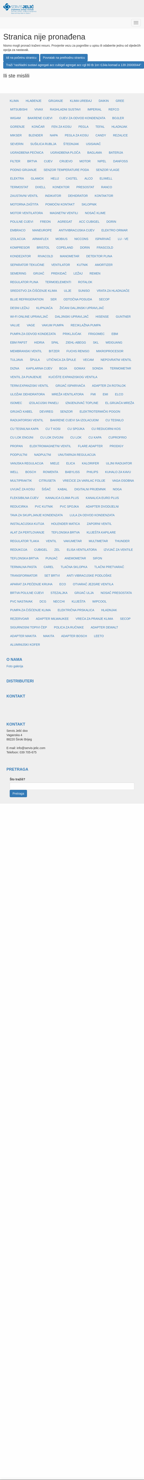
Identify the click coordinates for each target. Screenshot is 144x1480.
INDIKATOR (53, 195)
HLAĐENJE (33, 101)
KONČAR (38, 126)
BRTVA (32, 161)
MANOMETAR (69, 256)
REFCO (114, 109)
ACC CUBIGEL (89, 221)
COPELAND (65, 247)
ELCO (119, 394)
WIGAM (15, 118)
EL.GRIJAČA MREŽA (119, 403)
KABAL (62, 489)
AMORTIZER (103, 265)
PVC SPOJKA (69, 506)
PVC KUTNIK (44, 506)
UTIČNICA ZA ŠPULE (61, 359)
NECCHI (59, 601)
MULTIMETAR (98, 541)
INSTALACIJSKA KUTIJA (27, 523)
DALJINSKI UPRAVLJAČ (72, 316)
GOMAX (79, 368)
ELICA (70, 463)
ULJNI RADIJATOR (119, 463)
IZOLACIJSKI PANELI (44, 403)
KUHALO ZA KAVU (118, 472)
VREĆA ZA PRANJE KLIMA (94, 618)
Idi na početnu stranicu (21, 57)
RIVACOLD (45, 256)
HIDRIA (39, 342)
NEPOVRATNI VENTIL (116, 359)
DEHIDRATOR (78, 195)
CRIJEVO (66, 161)
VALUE (15, 325)
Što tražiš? (17, 779)
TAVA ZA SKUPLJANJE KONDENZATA (36, 515)
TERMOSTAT (19, 187)
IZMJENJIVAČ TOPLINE (81, 403)
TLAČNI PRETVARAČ (109, 567)
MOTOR (85, 161)
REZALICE (120, 135)
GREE (120, 101)
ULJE (67, 290)
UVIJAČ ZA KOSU (22, 489)
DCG (43, 601)
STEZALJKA (59, 593)
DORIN (111, 221)
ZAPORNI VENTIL (99, 523)
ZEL (57, 549)
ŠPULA (35, 359)
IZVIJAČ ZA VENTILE (118, 549)
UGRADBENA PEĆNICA (26, 152)
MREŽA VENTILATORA (68, 394)
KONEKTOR (61, 187)
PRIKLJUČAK (72, 334)
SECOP (104, 299)
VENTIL (51, 541)
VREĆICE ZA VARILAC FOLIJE (84, 480)
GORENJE (17, 126)
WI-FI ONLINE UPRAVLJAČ (29, 316)
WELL (14, 472)
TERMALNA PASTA (23, 567)
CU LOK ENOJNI (21, 437)
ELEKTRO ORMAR (114, 230)
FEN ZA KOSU (62, 126)
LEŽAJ (78, 273)
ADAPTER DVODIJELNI (102, 506)
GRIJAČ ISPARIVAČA (70, 385)
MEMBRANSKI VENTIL (26, 351)
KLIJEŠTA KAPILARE (101, 532)
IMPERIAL (94, 109)
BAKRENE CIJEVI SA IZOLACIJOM (74, 420)
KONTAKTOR (104, 195)
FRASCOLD (105, 247)
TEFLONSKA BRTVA (65, 532)
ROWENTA (50, 472)
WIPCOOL (99, 601)
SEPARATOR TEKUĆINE (27, 265)
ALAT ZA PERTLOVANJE (27, 532)
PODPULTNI (18, 454)
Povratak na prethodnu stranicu (64, 57)
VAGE (31, 325)
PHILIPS (92, 472)
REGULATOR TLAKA (24, 541)
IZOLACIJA (17, 239)
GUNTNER (123, 316)
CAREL (49, 567)
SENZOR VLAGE (107, 170)
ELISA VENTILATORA (82, 549)
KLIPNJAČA (44, 308)
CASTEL (72, 178)
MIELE (54, 463)
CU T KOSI (53, 429)
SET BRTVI (52, 575)
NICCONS (81, 239)
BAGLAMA (94, 152)
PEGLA (83, 126)
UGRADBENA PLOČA (65, 152)
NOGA (117, 489)
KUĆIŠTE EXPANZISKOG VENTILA (73, 377)
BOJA (63, 368)
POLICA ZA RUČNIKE (69, 627)
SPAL (55, 342)
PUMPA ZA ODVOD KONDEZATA (33, 334)
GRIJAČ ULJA (84, 593)
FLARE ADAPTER (90, 446)
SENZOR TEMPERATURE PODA (66, 170)
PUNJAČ (52, 558)
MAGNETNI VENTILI (64, 213)
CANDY (100, 135)
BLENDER (36, 135)
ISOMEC (16, 403)
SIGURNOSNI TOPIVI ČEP (28, 627)
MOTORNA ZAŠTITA (24, 204)
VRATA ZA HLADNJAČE (113, 290)
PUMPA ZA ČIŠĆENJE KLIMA (30, 610)
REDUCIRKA (19, 506)
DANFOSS (120, 161)
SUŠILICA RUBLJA (43, 144)
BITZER (54, 351)
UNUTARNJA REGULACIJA (77, 454)
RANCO (106, 187)
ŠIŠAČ (46, 489)
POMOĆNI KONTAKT (60, 204)
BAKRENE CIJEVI (40, 118)
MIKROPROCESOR (109, 351)
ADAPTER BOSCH (74, 636)
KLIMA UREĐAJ (81, 101)
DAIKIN (104, 101)
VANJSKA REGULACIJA (26, 463)
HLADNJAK (119, 126)
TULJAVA (16, 359)
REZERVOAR (19, 618)
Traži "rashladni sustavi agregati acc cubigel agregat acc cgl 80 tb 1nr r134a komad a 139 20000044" (73, 65)
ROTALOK (85, 282)
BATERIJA (116, 152)
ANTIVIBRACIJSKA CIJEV (77, 230)
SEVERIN (16, 144)
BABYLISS (72, 472)
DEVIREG (46, 411)
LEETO (99, 636)
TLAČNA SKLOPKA (74, 567)
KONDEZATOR (20, 256)
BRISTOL (43, 247)
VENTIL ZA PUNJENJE (26, 377)
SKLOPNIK (89, 204)
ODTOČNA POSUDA (77, 299)
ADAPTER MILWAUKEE (52, 618)
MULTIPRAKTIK (21, 480)
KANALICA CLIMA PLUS (62, 498)
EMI (105, 394)
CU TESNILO (115, 420)
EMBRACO (17, 230)
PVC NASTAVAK (21, 601)
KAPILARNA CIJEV (39, 368)
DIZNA (14, 368)
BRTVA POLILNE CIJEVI (27, 593)
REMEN (95, 273)
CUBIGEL (40, 549)
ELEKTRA (17, 178)
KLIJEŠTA (78, 601)
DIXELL (40, 187)
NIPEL (102, 161)
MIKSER (16, 135)
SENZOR (66, 411)
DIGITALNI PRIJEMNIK (90, 489)
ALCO (88, 178)
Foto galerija (14, 666)
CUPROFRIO (117, 437)
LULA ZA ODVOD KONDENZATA (92, 515)
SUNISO (84, 290)
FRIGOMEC (96, 334)
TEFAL (100, 126)
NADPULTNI (42, 454)
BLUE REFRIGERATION (27, 299)
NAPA (54, 135)
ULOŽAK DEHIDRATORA (27, 394)
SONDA (97, 368)
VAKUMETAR (72, 541)
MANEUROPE (42, 230)
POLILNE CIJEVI (21, 221)
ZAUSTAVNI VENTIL (24, 195)
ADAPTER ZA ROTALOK (109, 385)
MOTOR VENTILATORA (26, 213)
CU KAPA (95, 437)
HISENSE (102, 316)
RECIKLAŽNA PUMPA (86, 325)
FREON (45, 221)
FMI (93, 394)
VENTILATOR (60, 265)
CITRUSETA (47, 480)
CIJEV (48, 161)
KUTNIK (82, 265)
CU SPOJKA (75, 429)
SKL (95, 342)
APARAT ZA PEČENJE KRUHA (31, 584)
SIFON (97, 558)
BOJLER (118, 118)
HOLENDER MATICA (65, 523)
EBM (114, 334)
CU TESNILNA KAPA (24, 429)
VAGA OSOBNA (123, 480)
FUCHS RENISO (77, 351)
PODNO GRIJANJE (23, 170)
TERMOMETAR (120, 368)
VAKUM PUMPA (53, 325)
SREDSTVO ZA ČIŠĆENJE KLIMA (33, 290)
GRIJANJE (55, 101)
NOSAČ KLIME (95, 213)
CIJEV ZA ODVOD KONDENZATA (82, 118)
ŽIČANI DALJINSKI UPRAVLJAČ (82, 308)
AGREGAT (65, 221)
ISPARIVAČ (103, 239)
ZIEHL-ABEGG (76, 342)
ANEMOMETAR (75, 558)
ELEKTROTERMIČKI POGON (100, 411)
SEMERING (18, 273)
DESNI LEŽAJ (19, 308)
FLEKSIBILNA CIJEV (24, 498)
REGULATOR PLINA (24, 282)
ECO (62, 584)
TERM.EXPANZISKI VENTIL (29, 385)
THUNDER (122, 541)
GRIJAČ (38, 273)
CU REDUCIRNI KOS (106, 429)
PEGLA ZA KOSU (77, 135)
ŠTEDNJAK (71, 144)
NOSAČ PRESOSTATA (116, 593)
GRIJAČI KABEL (21, 411)
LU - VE (123, 239)
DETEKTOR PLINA (99, 256)
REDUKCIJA (18, 549)
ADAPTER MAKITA (23, 636)
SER (54, 299)
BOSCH (30, 472)
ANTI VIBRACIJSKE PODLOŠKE (89, 575)
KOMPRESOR (20, 247)
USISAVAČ (93, 144)
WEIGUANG (114, 342)
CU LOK (76, 437)
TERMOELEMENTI (58, 282)
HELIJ (55, 178)
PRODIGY (117, 446)
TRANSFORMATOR (23, 575)
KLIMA (14, 101)
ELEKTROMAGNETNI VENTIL (50, 446)
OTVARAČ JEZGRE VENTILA (93, 584)
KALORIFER (90, 463)
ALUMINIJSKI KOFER (25, 644)
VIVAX (38, 109)
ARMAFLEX (40, 239)
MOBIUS (61, 239)
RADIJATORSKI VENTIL (26, 420)
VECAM (88, 359)
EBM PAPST (18, 342)
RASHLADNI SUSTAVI (65, 109)
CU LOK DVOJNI (51, 437)
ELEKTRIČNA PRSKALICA (76, 610)
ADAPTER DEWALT (104, 627)
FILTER (15, 161)
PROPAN (16, 446)
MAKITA (48, 636)
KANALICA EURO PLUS (102, 498)
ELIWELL (106, 178)
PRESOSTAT (85, 187)
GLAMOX (37, 178)
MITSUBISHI (18, 109)
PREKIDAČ (59, 273)
